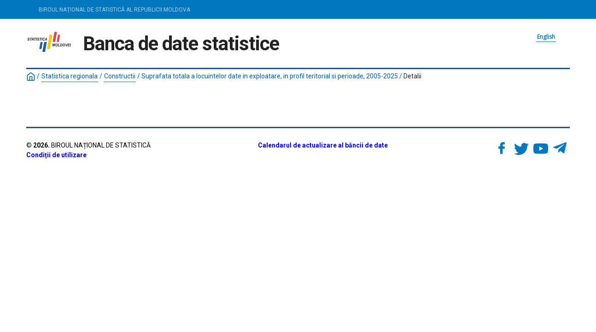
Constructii (119, 76)
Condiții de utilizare (56, 155)
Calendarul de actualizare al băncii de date (323, 145)
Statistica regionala (69, 76)
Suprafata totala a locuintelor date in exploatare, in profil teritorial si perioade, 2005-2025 (269, 76)
